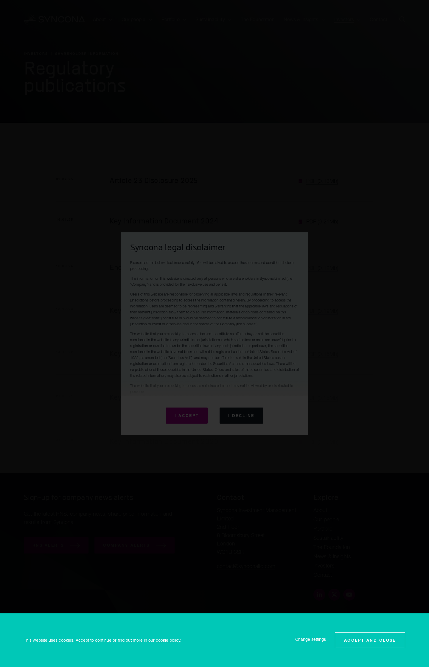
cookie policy (168, 640)
